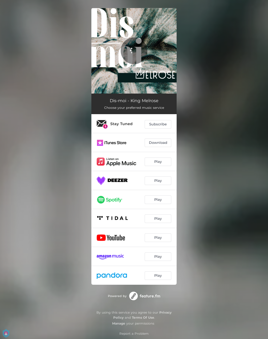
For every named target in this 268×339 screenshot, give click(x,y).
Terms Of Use (143, 317)
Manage (118, 323)
